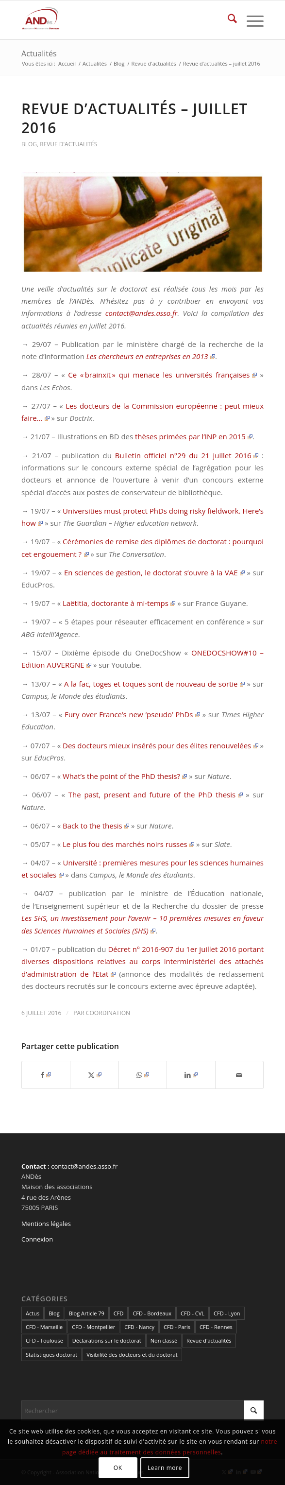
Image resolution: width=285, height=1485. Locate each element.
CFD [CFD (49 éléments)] (119, 1313)
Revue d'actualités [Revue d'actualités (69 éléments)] (208, 1340)
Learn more (165, 1468)
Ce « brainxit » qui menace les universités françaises (162, 375)
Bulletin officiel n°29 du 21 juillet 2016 (186, 455)
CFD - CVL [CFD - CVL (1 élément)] (192, 1313)
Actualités (39, 53)
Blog (29, 144)
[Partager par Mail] (239, 1074)
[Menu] (250, 19)
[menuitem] (227, 19)
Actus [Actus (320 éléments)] (32, 1313)
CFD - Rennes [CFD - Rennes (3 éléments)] (216, 1326)
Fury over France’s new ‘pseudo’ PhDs (132, 714)
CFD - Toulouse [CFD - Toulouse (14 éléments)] (44, 1340)
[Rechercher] (227, 19)
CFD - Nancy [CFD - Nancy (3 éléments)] (139, 1326)
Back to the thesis (96, 825)
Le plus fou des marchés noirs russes (128, 844)
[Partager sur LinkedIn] (191, 1074)
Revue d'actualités (68, 144)
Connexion (37, 1239)
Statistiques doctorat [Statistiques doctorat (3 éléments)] (51, 1354)
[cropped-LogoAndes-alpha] (118, 19)
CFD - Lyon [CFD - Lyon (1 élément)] (227, 1313)
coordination (108, 1013)
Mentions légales (46, 1223)
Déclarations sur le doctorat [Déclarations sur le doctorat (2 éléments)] (106, 1340)
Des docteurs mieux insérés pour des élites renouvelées (160, 745)
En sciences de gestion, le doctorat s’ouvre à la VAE (154, 572)
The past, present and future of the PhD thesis (155, 794)
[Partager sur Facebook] (46, 1074)
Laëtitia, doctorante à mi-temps (119, 603)
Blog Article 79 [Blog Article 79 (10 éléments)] (86, 1313)
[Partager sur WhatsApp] (143, 1074)
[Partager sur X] (94, 1074)
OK (118, 1468)
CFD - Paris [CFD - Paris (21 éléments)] (177, 1326)
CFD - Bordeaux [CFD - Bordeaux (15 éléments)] (152, 1313)
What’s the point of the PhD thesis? (125, 776)
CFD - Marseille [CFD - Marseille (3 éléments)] (44, 1326)
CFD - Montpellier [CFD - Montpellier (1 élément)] (93, 1326)
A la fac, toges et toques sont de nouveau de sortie (154, 684)
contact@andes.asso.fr (141, 313)
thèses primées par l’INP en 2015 (193, 436)
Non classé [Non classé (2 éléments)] (164, 1340)
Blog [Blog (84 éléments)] (54, 1313)
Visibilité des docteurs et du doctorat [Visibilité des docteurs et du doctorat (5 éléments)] (131, 1354)
